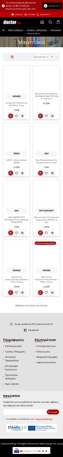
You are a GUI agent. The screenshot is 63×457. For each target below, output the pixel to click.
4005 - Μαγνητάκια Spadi (16, 161)
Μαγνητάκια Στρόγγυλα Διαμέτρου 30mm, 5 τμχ (46, 220)
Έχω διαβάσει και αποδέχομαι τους (28, 419)
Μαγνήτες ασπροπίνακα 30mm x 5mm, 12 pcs (46, 279)
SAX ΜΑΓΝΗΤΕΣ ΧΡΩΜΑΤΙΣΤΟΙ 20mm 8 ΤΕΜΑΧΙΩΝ (16, 220)
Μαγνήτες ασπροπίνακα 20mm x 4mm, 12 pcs (16, 279)
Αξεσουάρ (56, 30)
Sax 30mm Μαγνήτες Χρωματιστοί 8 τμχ (46, 161)
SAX (46, 153)
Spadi (16, 153)
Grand (16, 96)
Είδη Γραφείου (15, 30)
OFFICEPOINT (46, 210)
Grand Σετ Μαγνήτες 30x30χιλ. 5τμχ (16, 104)
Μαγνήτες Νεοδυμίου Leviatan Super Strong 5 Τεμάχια (46, 96)
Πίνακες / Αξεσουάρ (37, 30)
